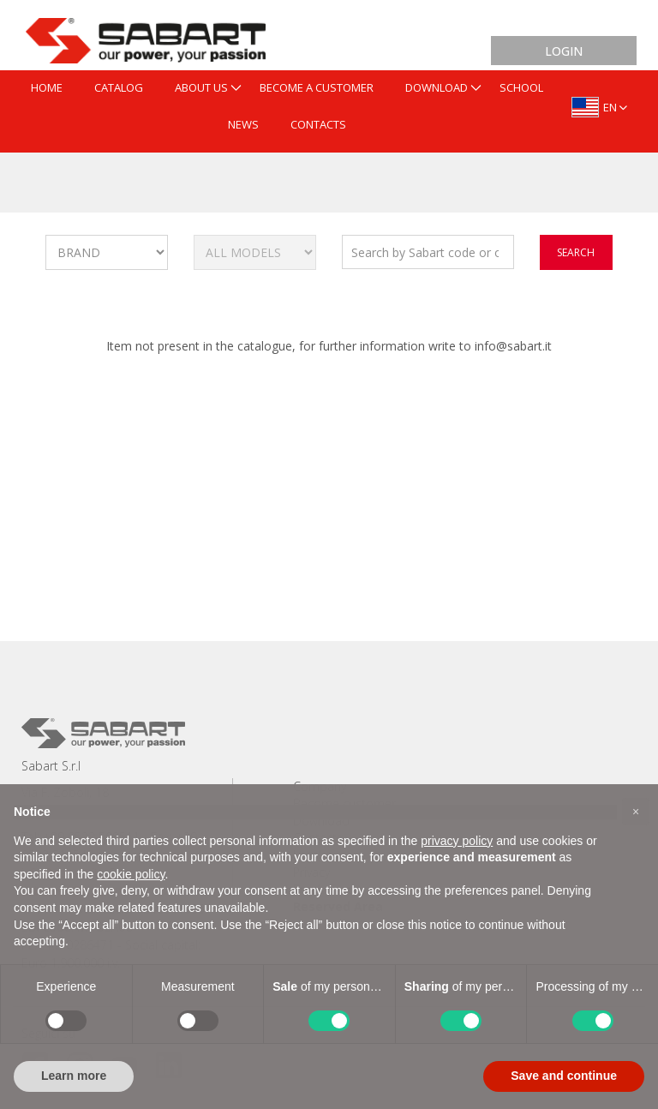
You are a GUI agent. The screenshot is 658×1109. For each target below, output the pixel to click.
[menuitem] (46, 88)
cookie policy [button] (130, 874)
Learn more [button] (73, 1075)
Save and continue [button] (564, 1075)
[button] (635, 811)
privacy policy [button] (457, 841)
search (576, 252)
